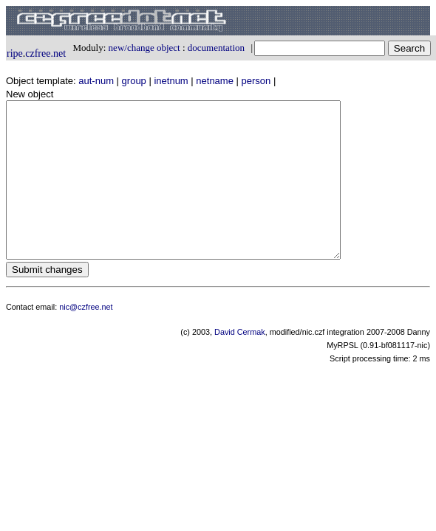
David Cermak (239, 362)
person (256, 80)
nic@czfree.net (85, 337)
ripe (15, 53)
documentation (216, 47)
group (134, 80)
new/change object (144, 47)
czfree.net (45, 53)
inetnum (171, 80)
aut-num (96, 80)
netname (215, 80)
